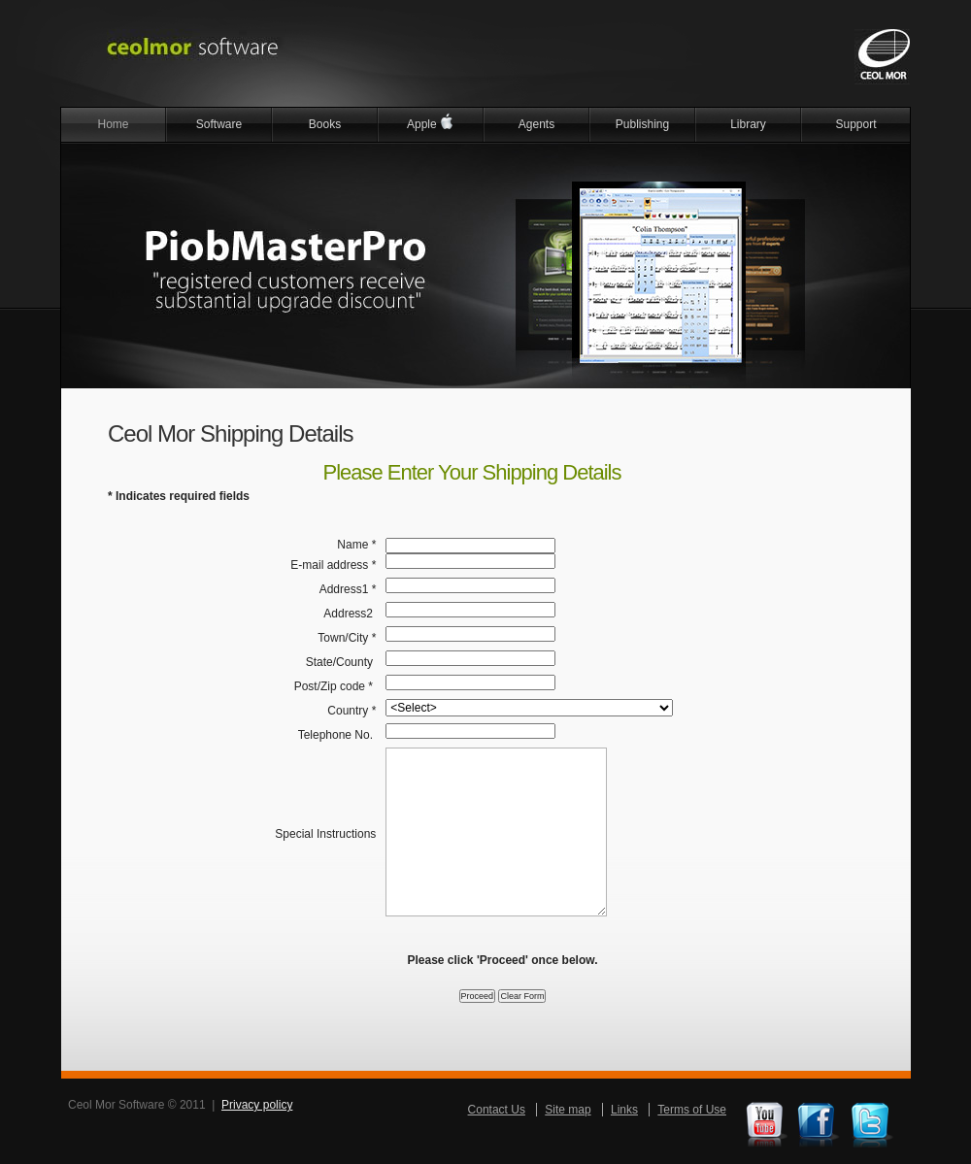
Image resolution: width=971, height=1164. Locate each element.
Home (112, 124)
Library (748, 124)
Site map (567, 1109)
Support (855, 124)
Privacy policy (256, 1105)
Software (219, 124)
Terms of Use (691, 1109)
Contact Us (496, 1109)
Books (325, 124)
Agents (536, 124)
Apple (430, 122)
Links (624, 1109)
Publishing (642, 124)
